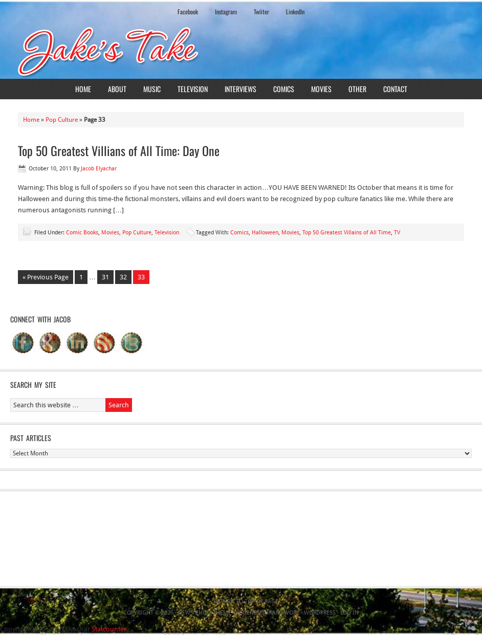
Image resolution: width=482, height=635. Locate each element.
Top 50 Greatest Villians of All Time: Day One (119, 150)
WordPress (320, 612)
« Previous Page (46, 277)
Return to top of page (246, 601)
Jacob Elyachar (99, 168)
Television (193, 88)
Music (152, 88)
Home (83, 88)
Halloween (265, 232)
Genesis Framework (271, 612)
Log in (349, 612)
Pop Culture (62, 119)
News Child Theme (204, 612)
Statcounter (109, 629)
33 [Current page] (141, 277)
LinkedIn (295, 11)
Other (357, 88)
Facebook (188, 11)
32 (123, 277)
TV (397, 232)
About (117, 88)
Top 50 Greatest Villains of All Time (346, 232)
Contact (395, 88)
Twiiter (261, 11)
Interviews (240, 88)
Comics (283, 88)
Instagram (226, 11)
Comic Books (82, 232)
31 (105, 277)
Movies (321, 88)
